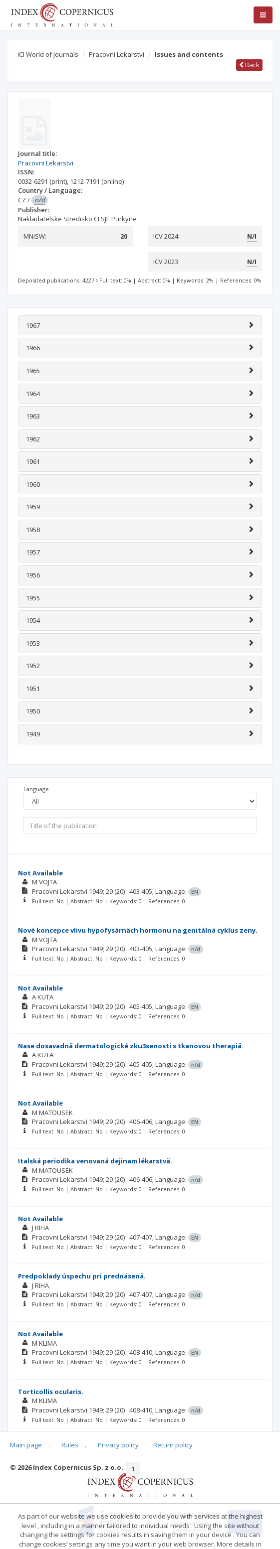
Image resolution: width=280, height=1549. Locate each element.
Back (249, 64)
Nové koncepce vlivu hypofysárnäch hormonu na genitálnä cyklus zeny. (138, 930)
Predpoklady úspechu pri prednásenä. (82, 1275)
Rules (69, 1444)
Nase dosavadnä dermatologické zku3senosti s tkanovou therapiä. (131, 1045)
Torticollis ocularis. (50, 1391)
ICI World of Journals (47, 54)
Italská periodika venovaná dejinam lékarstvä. (95, 1160)
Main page (26, 1444)
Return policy (173, 1444)
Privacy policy (118, 1444)
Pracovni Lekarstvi (116, 54)
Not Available (40, 872)
